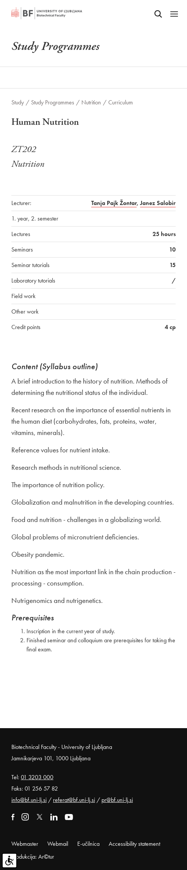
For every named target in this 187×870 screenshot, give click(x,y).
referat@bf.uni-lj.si (74, 800)
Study (17, 102)
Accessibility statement (134, 844)
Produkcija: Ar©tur (32, 857)
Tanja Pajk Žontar (114, 203)
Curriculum (120, 102)
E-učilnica (88, 844)
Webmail (57, 844)
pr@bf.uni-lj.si (117, 800)
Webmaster (24, 844)
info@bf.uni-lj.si (29, 800)
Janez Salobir (158, 203)
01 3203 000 (37, 777)
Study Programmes (52, 102)
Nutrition (91, 102)
